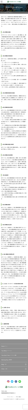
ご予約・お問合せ (18, 396)
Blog (4, 364)
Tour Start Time (9, 355)
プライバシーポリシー (10, 396)
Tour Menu (6, 350)
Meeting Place (6, 360)
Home (4, 346)
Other (4, 369)
